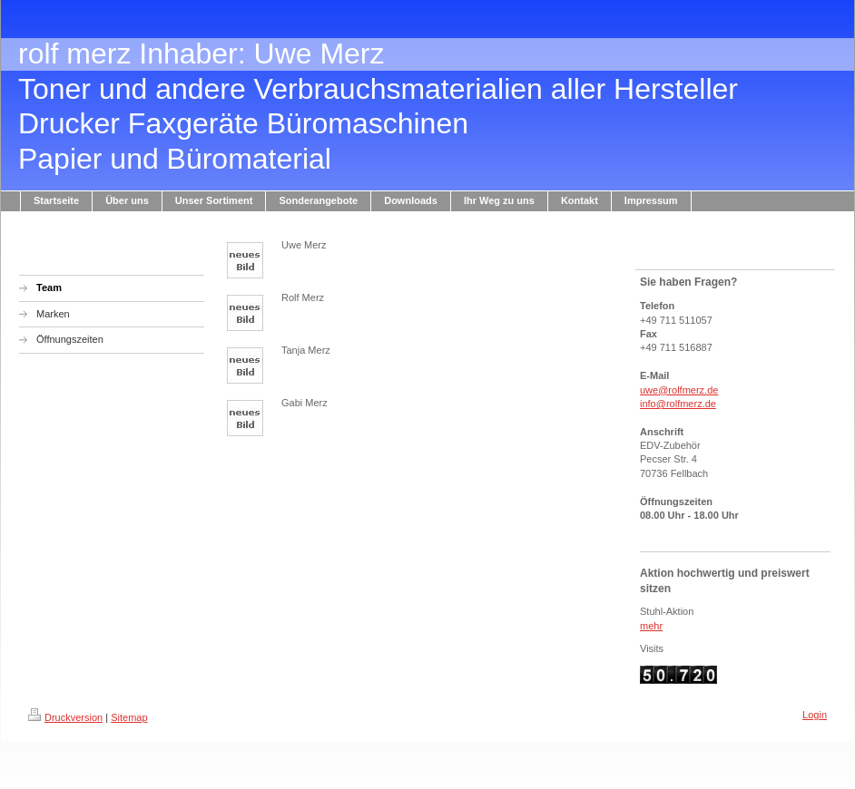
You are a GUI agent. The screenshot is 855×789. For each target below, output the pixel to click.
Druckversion (65, 717)
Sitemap (129, 717)
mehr (651, 625)
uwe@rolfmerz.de (679, 390)
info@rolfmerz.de (678, 403)
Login (814, 714)
